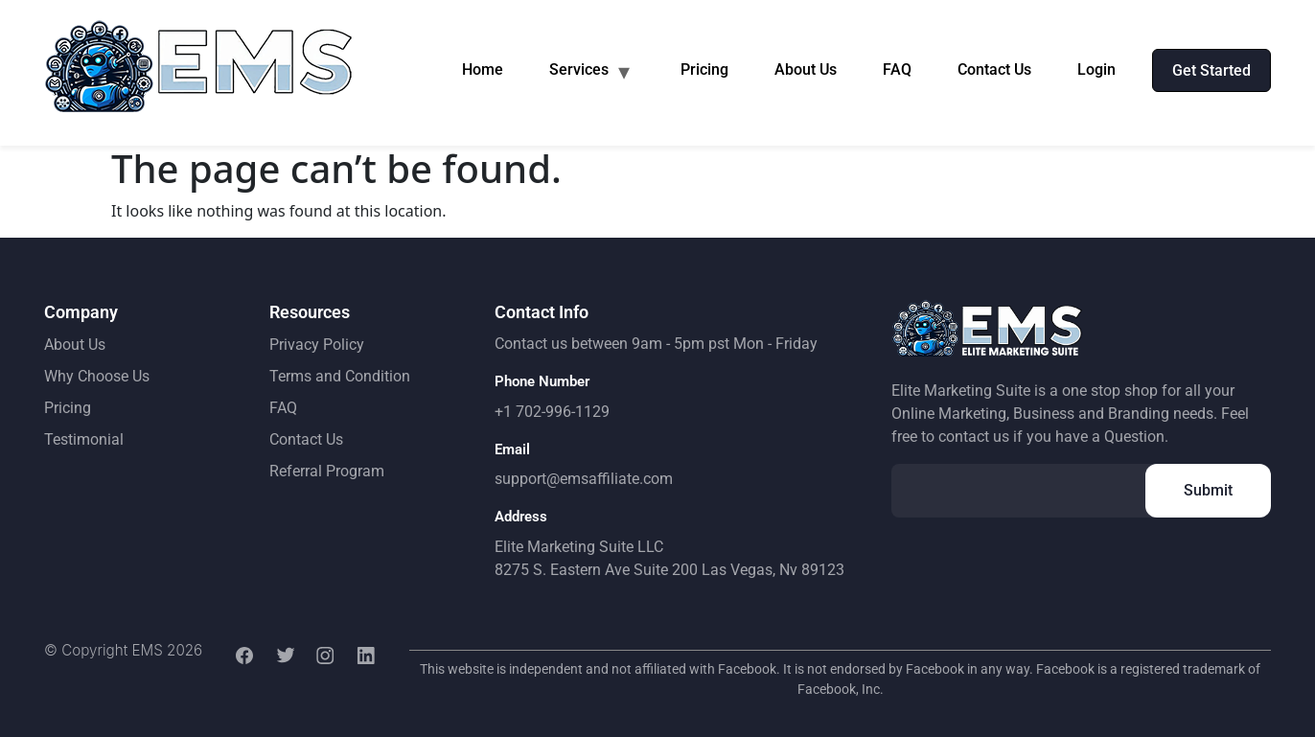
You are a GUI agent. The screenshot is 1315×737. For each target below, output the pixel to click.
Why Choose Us (97, 376)
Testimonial (84, 439)
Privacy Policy (316, 344)
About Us (805, 69)
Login (1096, 69)
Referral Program (326, 471)
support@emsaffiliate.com (584, 479)
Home (482, 69)
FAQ (897, 69)
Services (579, 69)
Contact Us (994, 69)
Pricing (704, 69)
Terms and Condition (339, 376)
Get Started (1211, 70)
